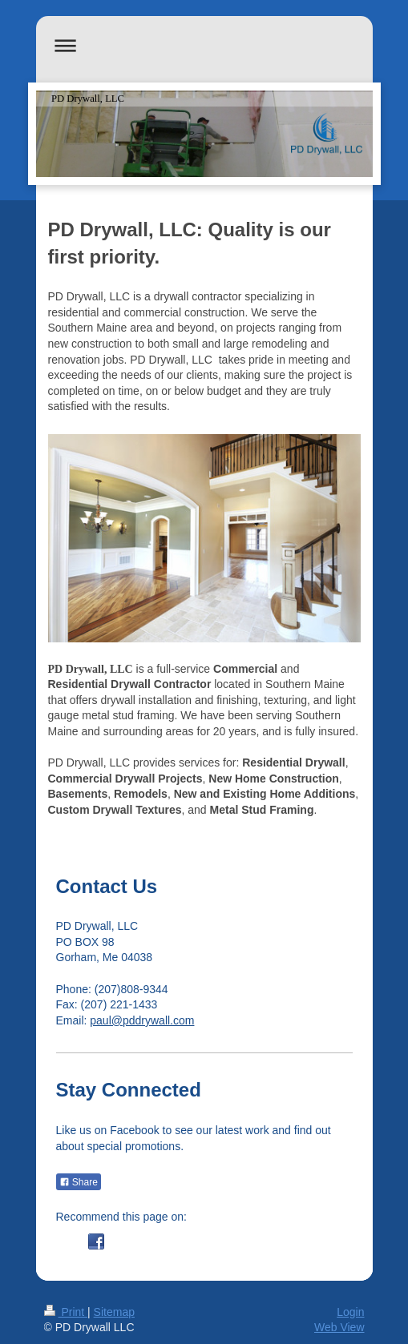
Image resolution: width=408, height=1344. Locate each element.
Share (78, 1182)
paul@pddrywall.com (142, 1020)
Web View (339, 1327)
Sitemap (114, 1312)
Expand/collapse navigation (204, 45)
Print (66, 1312)
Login (350, 1312)
